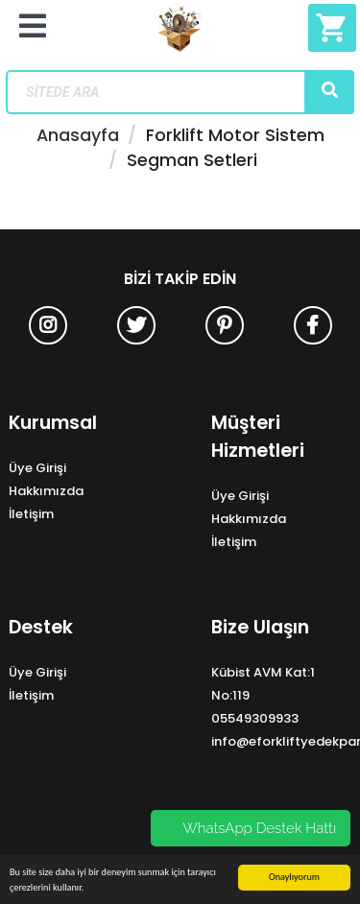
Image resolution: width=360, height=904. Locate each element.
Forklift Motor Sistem (235, 135)
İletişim (31, 514)
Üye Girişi (37, 468)
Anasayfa (77, 135)
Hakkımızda (46, 491)
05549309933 (255, 718)
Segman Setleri (192, 160)
